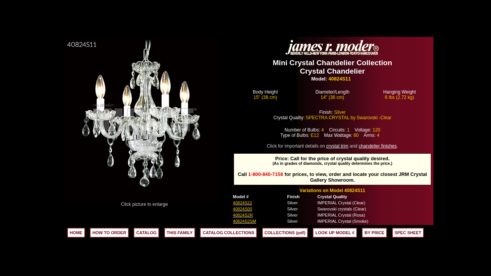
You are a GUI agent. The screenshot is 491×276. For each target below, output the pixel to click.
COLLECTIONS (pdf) (285, 232)
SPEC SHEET (408, 232)
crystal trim (337, 146)
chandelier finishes (378, 146)
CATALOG (146, 232)
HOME (76, 232)
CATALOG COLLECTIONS (228, 232)
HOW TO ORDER (109, 232)
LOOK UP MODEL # (334, 232)
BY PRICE (374, 232)
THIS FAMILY (180, 232)
